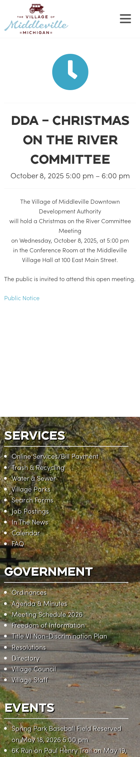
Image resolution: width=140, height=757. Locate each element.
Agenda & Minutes (39, 603)
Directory (26, 657)
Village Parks (31, 488)
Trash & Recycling (38, 467)
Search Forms (32, 499)
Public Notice (22, 297)
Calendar (26, 532)
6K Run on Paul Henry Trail (52, 750)
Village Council (34, 668)
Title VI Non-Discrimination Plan (59, 635)
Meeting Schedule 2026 (47, 614)
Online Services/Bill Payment (55, 456)
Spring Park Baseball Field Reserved (66, 728)
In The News (30, 521)
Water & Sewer (34, 478)
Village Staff (30, 679)
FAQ (18, 543)
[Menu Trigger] (125, 17)
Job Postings (30, 511)
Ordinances (29, 592)
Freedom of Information (48, 625)
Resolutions (29, 647)
